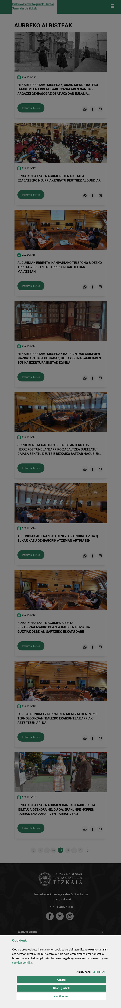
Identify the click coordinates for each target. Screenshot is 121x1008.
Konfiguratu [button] (79, 996)
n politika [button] (22, 962)
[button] (94, 972)
